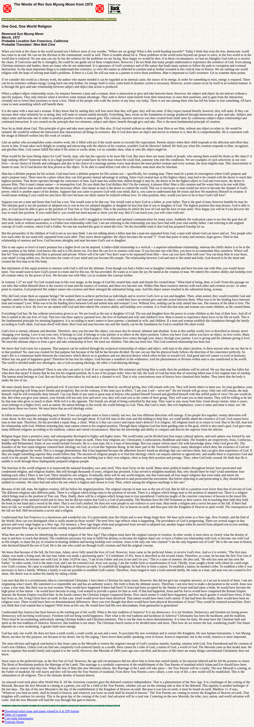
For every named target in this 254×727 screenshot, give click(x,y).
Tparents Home (14, 722)
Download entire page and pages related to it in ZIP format (41, 711)
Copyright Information (18, 718)
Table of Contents (15, 714)
